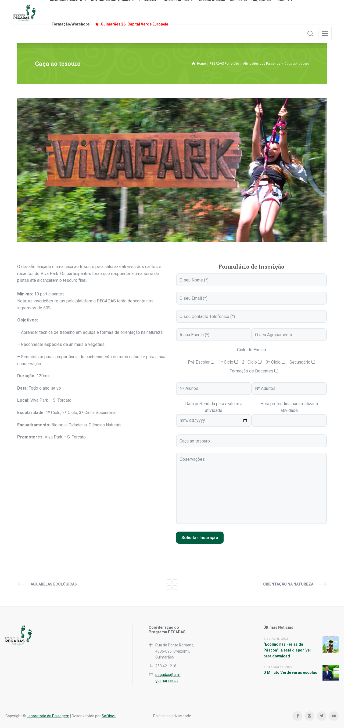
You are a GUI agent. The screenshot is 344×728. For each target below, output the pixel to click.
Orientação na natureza (288, 584)
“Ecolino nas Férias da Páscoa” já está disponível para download (287, 650)
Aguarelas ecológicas (54, 584)
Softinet (109, 716)
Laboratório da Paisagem (48, 716)
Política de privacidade (172, 716)
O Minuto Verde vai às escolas (290, 672)
